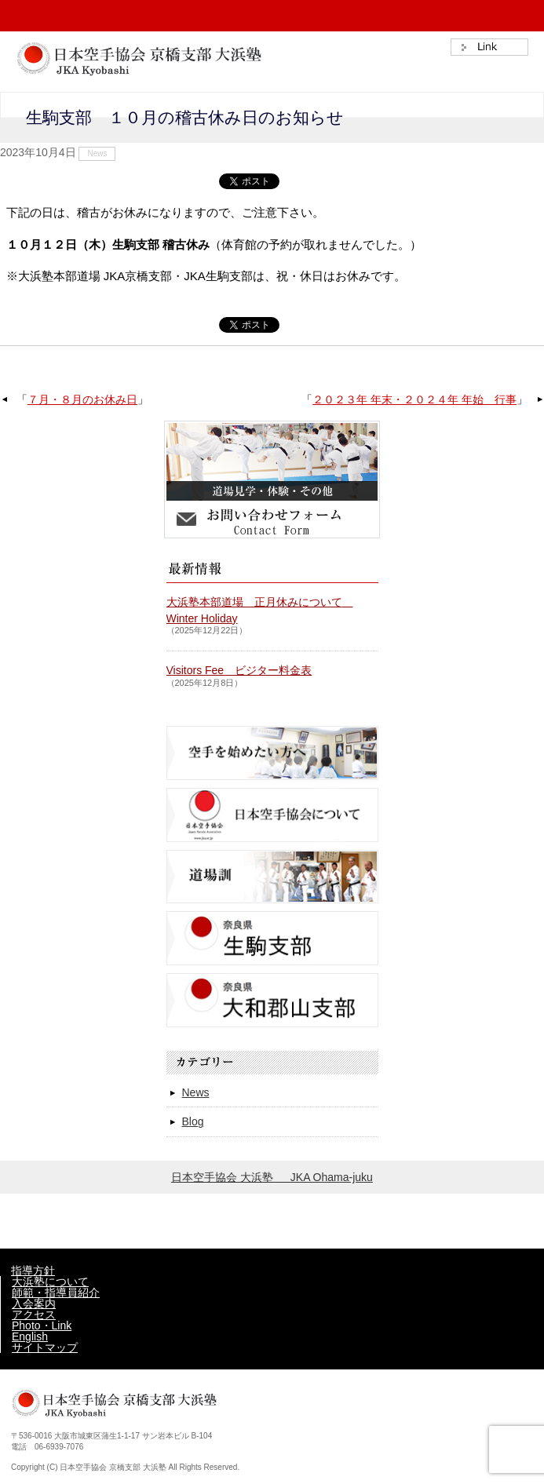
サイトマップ (45, 1347)
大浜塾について (50, 1281)
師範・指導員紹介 (56, 1292)
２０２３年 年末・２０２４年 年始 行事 (414, 399)
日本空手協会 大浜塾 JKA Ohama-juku (272, 1177)
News (97, 153)
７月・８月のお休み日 (82, 399)
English (30, 1336)
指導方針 (33, 1270)
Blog (193, 1121)
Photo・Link (41, 1325)
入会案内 (34, 1303)
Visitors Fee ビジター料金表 (239, 670)
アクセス (34, 1314)
